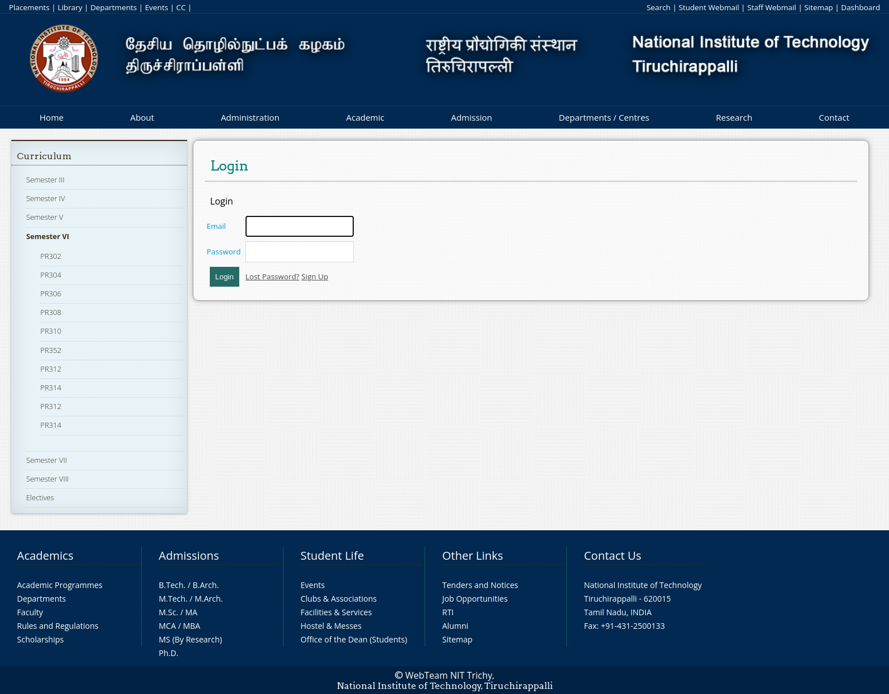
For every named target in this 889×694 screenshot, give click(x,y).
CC (181, 7)
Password (224, 251)
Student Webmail (709, 7)
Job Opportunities (474, 598)
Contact (834, 117)
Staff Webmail (771, 7)
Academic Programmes (60, 585)
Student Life (332, 555)
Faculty (30, 612)
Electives (40, 497)
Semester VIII (47, 479)
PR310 (50, 331)
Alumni (455, 625)
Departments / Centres (604, 117)
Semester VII (46, 460)
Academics (45, 555)
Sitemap (818, 7)
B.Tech (171, 585)
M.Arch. (208, 598)
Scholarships (40, 639)
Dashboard (860, 7)
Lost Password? (272, 276)
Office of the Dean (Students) (353, 639)
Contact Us (612, 555)
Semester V (44, 217)
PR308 (50, 312)
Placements (29, 7)
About (142, 117)
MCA (167, 625)
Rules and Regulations (58, 625)
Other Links (472, 555)
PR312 (50, 369)
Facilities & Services (336, 612)
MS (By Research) (190, 639)
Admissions (189, 555)
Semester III (45, 179)
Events (156, 7)
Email (216, 226)
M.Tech (172, 598)
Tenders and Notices (480, 585)
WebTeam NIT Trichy (449, 675)
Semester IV (45, 198)
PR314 (50, 387)
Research (734, 117)
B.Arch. (206, 585)
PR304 (50, 275)
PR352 (50, 350)
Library (70, 7)
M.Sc (167, 612)
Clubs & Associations (338, 598)
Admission (471, 117)
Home (52, 117)
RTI (448, 612)
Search (658, 7)
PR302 (50, 256)
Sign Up (315, 276)
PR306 (50, 293)
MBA (192, 625)
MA (191, 612)
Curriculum (44, 156)
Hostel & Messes (331, 625)
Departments (113, 7)
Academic (365, 117)
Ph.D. (169, 653)
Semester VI (47, 236)
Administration (250, 117)
